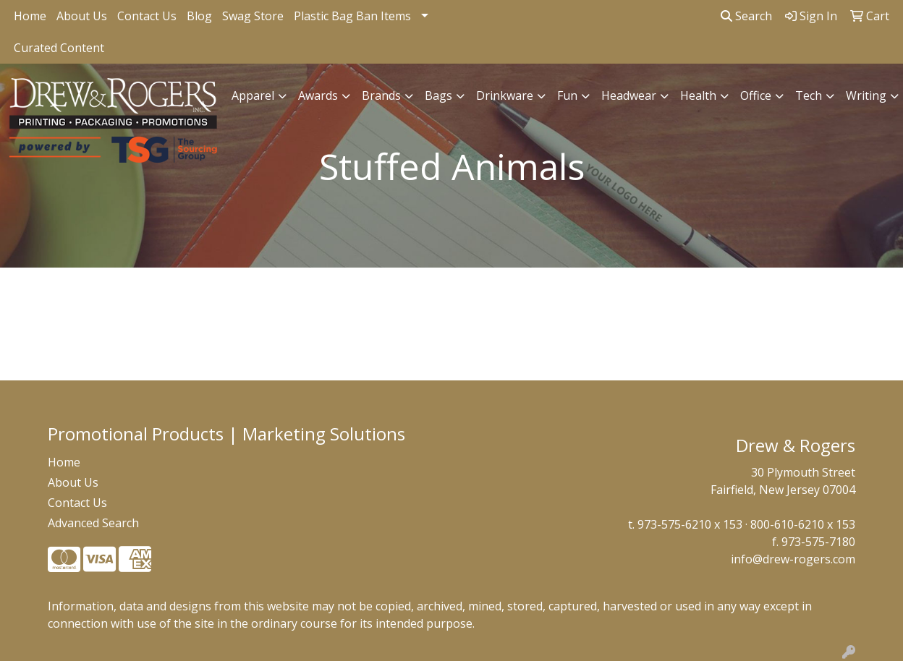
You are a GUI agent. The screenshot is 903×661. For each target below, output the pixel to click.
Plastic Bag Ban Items (352, 16)
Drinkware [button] (504, 95)
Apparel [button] (253, 95)
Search (746, 16)
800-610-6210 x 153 (802, 524)
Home (30, 16)
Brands (381, 95)
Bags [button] (438, 95)
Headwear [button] (628, 95)
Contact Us (147, 16)
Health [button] (698, 95)
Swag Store (253, 16)
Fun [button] (567, 95)
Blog (199, 16)
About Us (81, 16)
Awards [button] (318, 95)
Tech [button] (808, 95)
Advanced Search (93, 523)
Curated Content (59, 48)
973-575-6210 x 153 (689, 524)
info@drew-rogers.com (793, 559)
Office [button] (755, 95)
